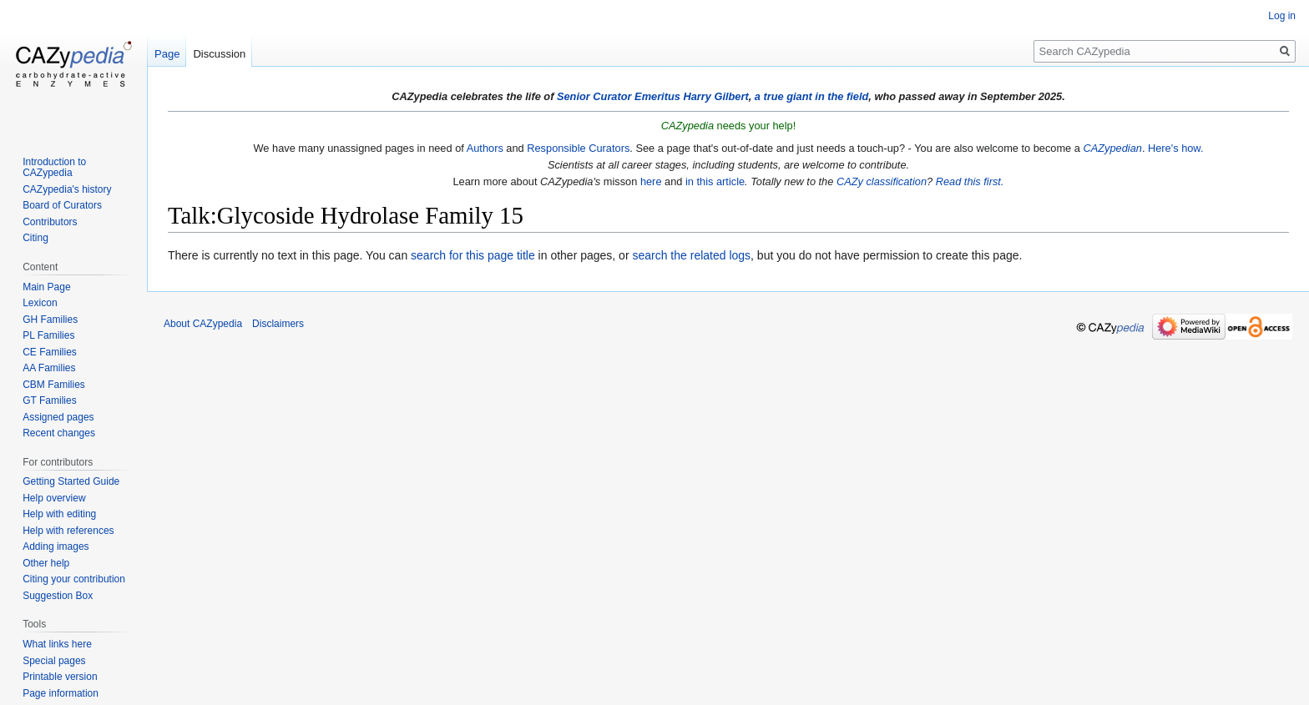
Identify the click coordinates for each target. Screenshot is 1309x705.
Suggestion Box (58, 596)
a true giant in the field (812, 96)
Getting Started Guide (71, 481)
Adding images (55, 546)
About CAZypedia (203, 324)
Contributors (50, 222)
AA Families (49, 368)
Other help (46, 563)
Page (166, 54)
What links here (57, 644)
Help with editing (59, 514)
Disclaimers (278, 324)
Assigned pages (58, 417)
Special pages (54, 661)
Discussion (219, 54)
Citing (35, 238)
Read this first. (970, 181)
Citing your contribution (74, 579)
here (651, 181)
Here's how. (1175, 148)
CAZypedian (1112, 148)
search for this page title (473, 255)
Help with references (68, 530)
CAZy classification (881, 181)
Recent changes (59, 433)
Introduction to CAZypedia (54, 167)
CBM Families (54, 384)
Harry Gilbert (715, 96)
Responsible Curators (578, 148)
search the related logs (691, 255)
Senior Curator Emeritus (618, 96)
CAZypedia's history (67, 189)
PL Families (48, 335)
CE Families (50, 352)
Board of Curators (62, 205)
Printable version (60, 676)
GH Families (50, 319)
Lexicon (40, 303)
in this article (715, 181)
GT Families (49, 400)
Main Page (46, 287)
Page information (61, 693)
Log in (1282, 16)
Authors (485, 148)
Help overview (54, 498)
